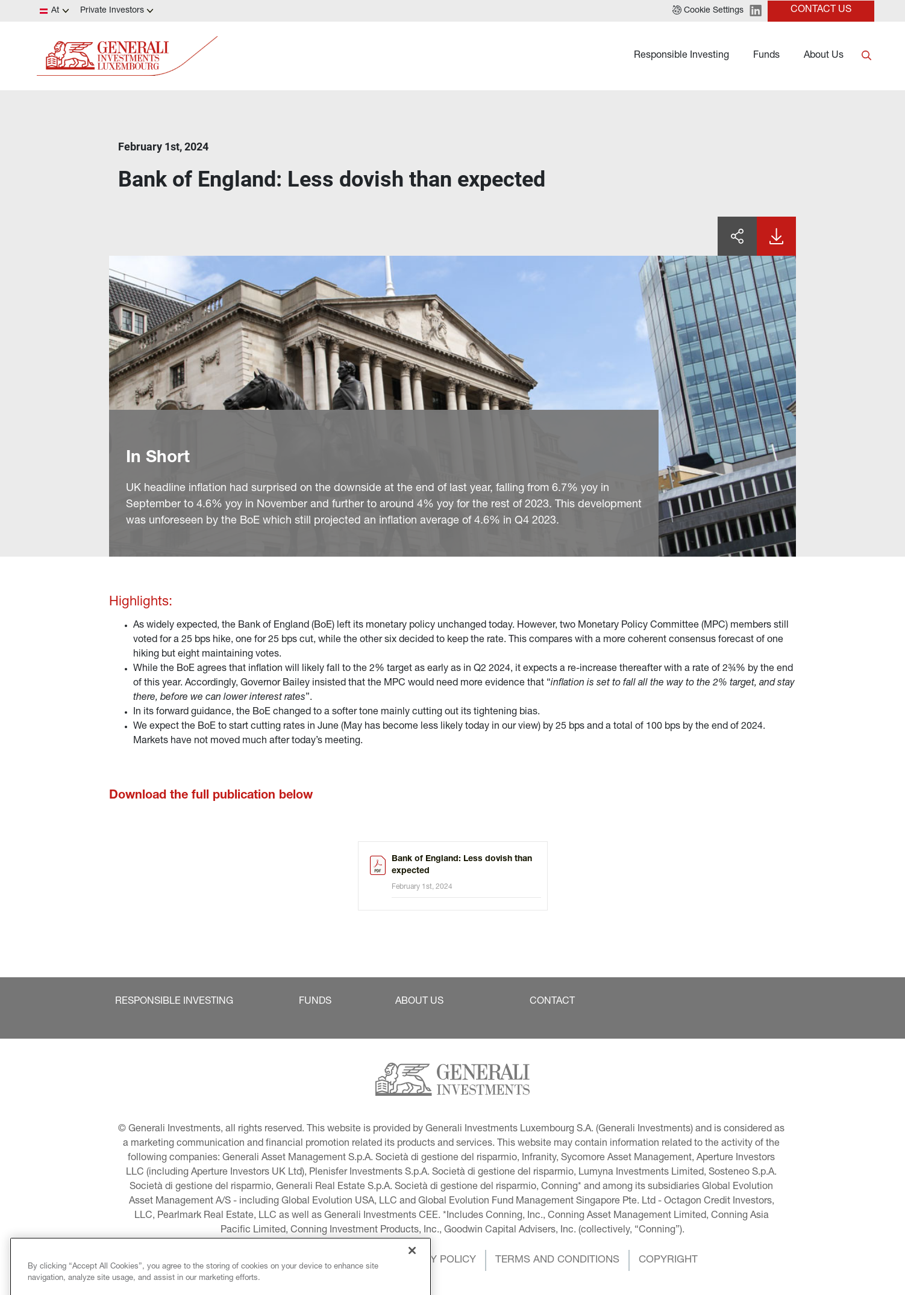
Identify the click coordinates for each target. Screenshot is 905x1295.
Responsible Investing (681, 56)
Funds (766, 56)
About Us (824, 56)
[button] (708, 11)
